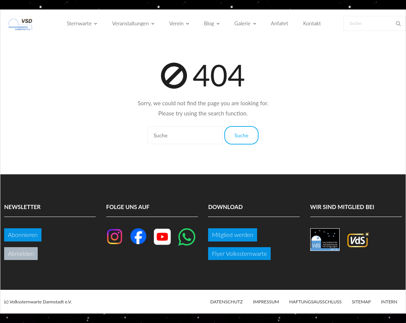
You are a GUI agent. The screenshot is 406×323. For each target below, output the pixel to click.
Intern (389, 302)
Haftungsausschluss (315, 302)
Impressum (266, 302)
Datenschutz (226, 302)
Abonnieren (23, 234)
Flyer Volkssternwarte (239, 253)
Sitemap (361, 302)
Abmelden (21, 253)
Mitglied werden (232, 234)
